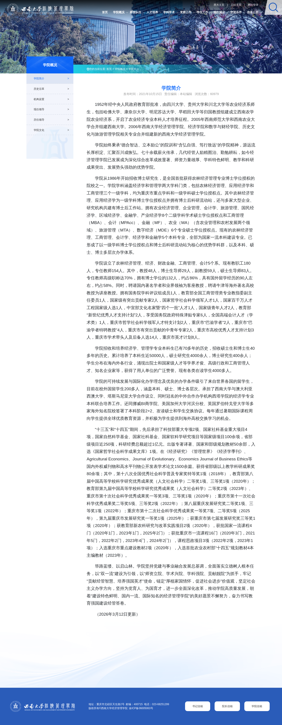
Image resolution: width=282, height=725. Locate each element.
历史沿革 (39, 88)
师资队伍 (135, 12)
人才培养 (152, 12)
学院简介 (133, 69)
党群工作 (185, 12)
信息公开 (252, 12)
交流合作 (236, 12)
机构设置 (39, 99)
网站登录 (253, 4)
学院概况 (118, 12)
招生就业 (219, 12)
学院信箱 (257, 706)
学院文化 (39, 130)
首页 (105, 12)
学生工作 (202, 12)
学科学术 (169, 12)
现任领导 (39, 109)
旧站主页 (236, 4)
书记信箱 (197, 706)
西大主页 (219, 4)
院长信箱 (227, 706)
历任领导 (39, 119)
